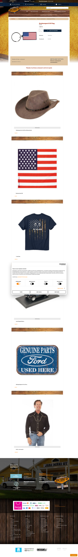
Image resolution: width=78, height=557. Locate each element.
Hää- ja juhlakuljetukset (30, 4)
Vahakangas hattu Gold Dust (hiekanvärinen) (24, 130)
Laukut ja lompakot (44, 525)
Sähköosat (12, 527)
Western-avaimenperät (41, 18)
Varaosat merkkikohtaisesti (30, 533)
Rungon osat (28, 526)
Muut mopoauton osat (29, 531)
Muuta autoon (12, 533)
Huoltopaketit (28, 521)
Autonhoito (12, 519)
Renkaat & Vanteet (29, 525)
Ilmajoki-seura (58, 527)
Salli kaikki (57, 291)
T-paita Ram (18, 256)
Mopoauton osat (46, 11)
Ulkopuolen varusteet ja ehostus (15, 530)
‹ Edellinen (13, 18)
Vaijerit (27, 529)
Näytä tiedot (60, 288)
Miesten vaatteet (44, 519)
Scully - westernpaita (19, 449)
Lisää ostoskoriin (52, 30)
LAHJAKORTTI (12, 539)
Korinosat (12, 523)
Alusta (11, 518)
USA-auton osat (34, 11)
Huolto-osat (27, 519)
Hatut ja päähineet (44, 522)
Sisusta (11, 526)
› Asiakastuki (56, 505)
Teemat (57, 522)
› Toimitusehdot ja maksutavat (59, 506)
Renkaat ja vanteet (13, 525)
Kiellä (21, 291)
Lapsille (42, 527)
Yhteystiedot (44, 4)
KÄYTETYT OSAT (29, 534)
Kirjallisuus (12, 522)
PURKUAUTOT (12, 538)
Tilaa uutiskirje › (73, 555)
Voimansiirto (12, 531)
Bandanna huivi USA (19, 193)
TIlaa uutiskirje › (16, 476)
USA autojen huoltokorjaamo (16, 4)
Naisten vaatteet (43, 521)
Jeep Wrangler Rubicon (20, 321)
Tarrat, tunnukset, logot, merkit (15, 529)
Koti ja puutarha (59, 518)
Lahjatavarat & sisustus (46, 15)
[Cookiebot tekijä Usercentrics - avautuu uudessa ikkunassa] (60, 264)
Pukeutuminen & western (60, 11)
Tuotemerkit (43, 518)
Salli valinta (39, 291)
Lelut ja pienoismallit (59, 519)
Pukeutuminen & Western (23, 18)
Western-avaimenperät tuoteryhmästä (55, 61)
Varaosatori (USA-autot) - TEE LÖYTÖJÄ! (15, 535)
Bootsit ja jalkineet (44, 523)
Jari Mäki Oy (59, 4)
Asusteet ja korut (32, 18)
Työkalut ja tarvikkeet (60, 521)
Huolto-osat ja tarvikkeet (14, 521)
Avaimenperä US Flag (51, 18)
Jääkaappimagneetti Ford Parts (21, 384)
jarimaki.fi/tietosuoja (22, 276)
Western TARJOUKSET (44, 531)
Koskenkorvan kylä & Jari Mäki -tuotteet (61, 526)
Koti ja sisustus (43, 526)
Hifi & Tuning (28, 522)
